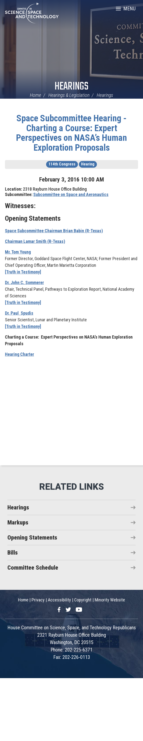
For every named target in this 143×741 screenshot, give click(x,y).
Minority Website (110, 599)
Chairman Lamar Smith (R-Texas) (35, 241)
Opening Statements (32, 537)
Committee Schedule (32, 567)
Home (35, 95)
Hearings (71, 86)
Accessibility (59, 599)
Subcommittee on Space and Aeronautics (70, 194)
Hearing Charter (19, 354)
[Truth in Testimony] (23, 271)
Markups (17, 522)
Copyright (82, 599)
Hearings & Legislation (68, 95)
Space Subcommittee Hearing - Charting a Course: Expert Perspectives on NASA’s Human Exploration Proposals (71, 133)
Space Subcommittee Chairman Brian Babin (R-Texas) (54, 230)
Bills (12, 552)
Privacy (38, 599)
